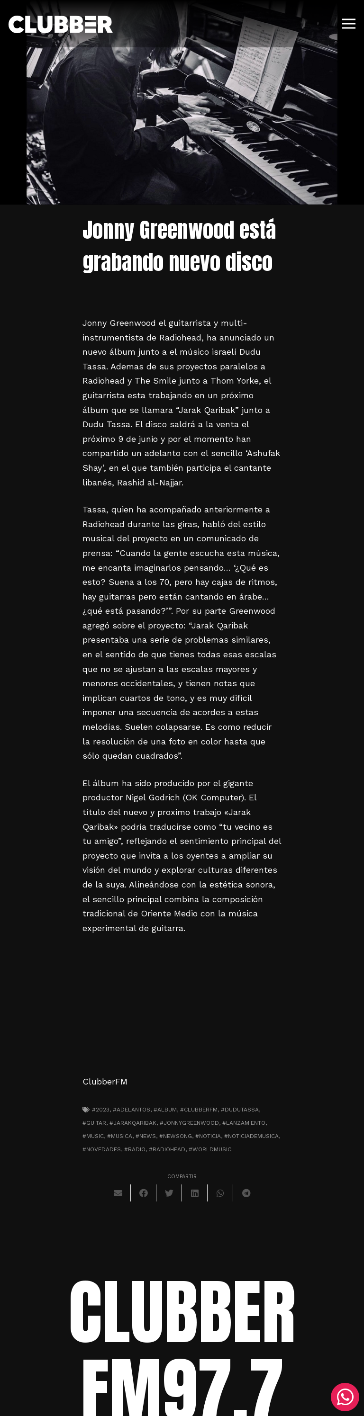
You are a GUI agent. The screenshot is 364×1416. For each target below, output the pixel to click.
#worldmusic (210, 1149)
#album (165, 1109)
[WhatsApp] (345, 1397)
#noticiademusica (251, 1136)
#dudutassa (240, 1109)
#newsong (175, 1136)
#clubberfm (199, 1109)
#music (93, 1136)
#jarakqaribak (132, 1123)
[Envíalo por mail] (118, 1192)
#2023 (100, 1109)
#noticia (208, 1136)
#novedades (101, 1149)
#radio (135, 1149)
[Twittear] (169, 1192)
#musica (119, 1136)
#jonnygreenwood (189, 1123)
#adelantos (131, 1109)
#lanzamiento (243, 1123)
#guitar (94, 1123)
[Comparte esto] (143, 1192)
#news (146, 1136)
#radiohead (167, 1149)
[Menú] (349, 24)
